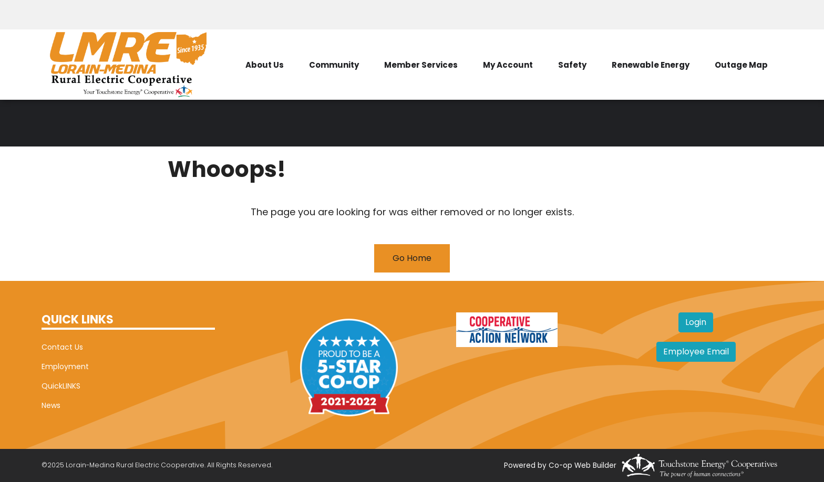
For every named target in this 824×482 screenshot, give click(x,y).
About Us (264, 64)
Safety (572, 64)
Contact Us (62, 347)
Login (695, 322)
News (51, 405)
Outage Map (741, 64)
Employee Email (696, 351)
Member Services (421, 64)
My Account (508, 64)
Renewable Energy (650, 64)
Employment (65, 366)
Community (334, 64)
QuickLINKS (61, 386)
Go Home (412, 258)
